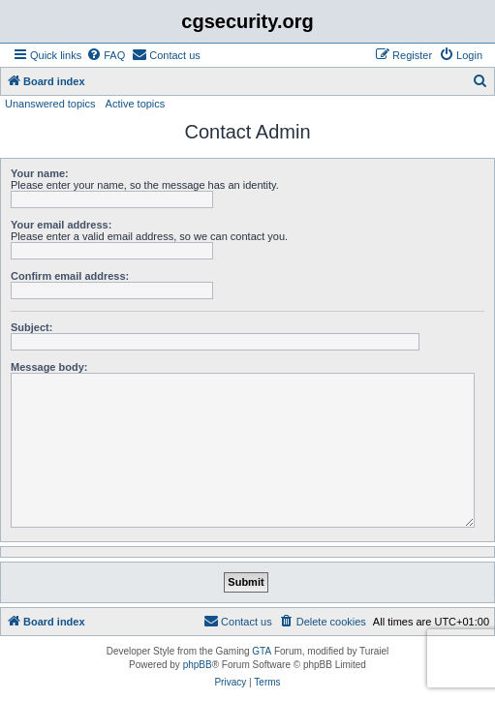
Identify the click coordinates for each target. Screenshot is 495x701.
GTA (261, 651)
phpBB (197, 664)
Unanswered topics (50, 103)
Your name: (40, 173)
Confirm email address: (70, 276)
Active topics (136, 103)
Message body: (49, 367)
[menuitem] (105, 55)
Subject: (31, 327)
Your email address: (61, 224)
